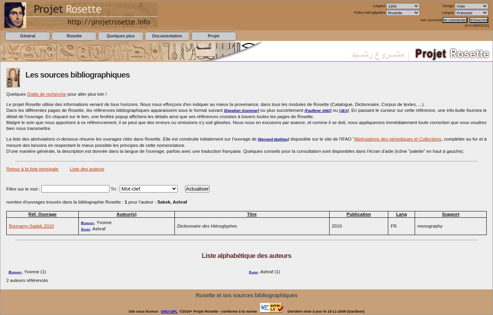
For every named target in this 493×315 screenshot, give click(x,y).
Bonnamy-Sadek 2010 (31, 226)
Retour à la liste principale (32, 169)
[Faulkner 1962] (318, 111)
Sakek (85, 229)
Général (27, 36)
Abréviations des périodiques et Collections (397, 139)
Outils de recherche (47, 94)
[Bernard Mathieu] (273, 139)
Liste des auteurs (87, 169)
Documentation (167, 36)
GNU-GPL (169, 311)
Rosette (74, 36)
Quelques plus (121, 36)
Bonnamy (87, 223)
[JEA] (343, 111)
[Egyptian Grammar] (241, 111)
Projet (213, 36)
